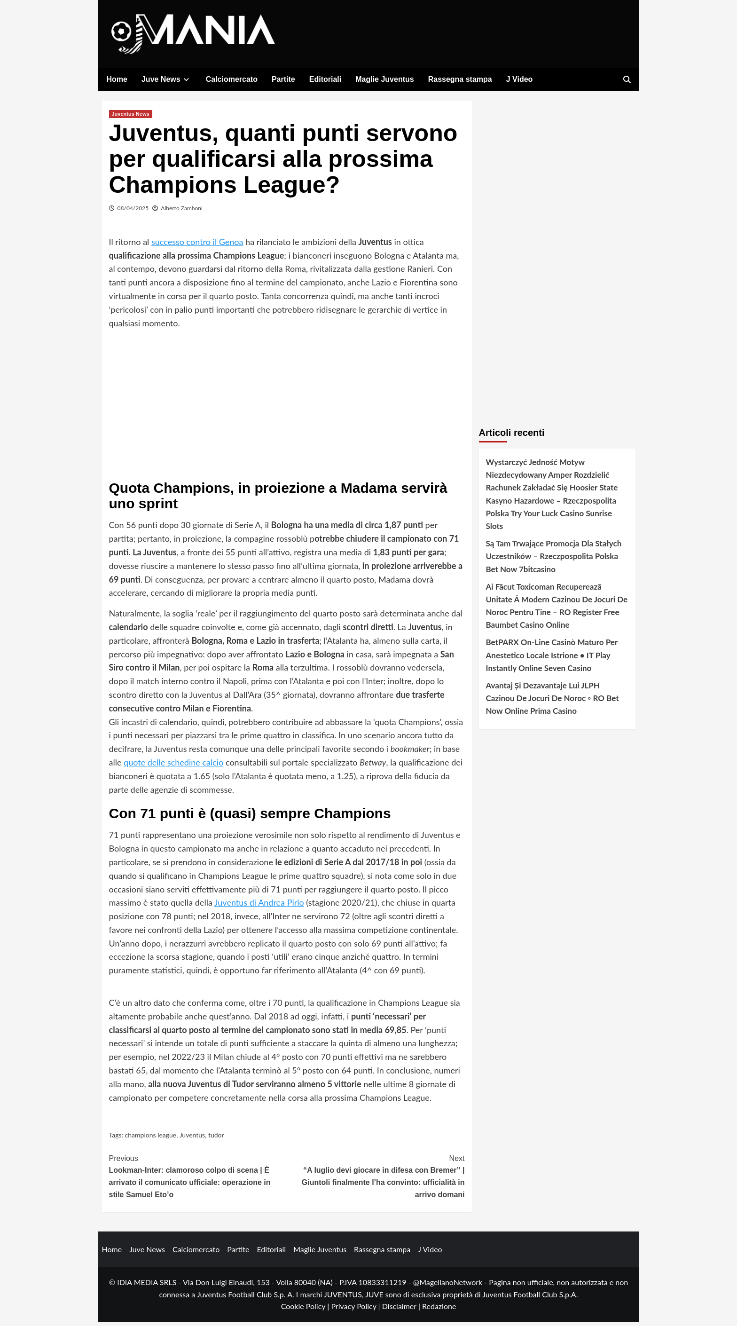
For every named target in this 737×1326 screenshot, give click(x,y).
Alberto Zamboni (182, 212)
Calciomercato (232, 79)
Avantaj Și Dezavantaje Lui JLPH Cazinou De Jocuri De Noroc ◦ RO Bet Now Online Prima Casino (552, 702)
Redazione (439, 1310)
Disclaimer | (402, 1310)
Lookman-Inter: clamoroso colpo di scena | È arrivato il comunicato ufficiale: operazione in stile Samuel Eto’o (198, 1180)
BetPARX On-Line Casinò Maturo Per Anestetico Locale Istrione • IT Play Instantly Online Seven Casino (552, 659)
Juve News (166, 79)
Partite (283, 79)
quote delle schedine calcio (173, 766)
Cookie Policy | (306, 1310)
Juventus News (130, 118)
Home (117, 79)
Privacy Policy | (356, 1310)
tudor (216, 1140)
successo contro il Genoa (197, 246)
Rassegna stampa (460, 79)
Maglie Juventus (384, 79)
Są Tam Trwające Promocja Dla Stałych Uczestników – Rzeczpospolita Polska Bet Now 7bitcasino (554, 560)
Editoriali (325, 79)
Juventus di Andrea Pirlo (259, 906)
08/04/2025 (133, 212)
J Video (519, 79)
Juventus (192, 1140)
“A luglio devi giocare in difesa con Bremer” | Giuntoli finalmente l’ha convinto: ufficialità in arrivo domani (376, 1180)
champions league (151, 1140)
